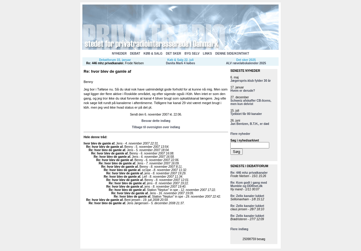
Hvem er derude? (242, 90)
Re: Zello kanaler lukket (247, 196)
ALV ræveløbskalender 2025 (246, 63)
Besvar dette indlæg (156, 120)
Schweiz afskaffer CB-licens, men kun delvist (250, 102)
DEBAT (135, 53)
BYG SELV (192, 53)
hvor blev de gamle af (99, 143)
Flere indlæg (239, 229)
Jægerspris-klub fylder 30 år (250, 80)
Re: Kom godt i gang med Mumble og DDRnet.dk (248, 184)
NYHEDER (119, 53)
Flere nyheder (240, 133)
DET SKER (173, 53)
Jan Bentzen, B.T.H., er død (249, 124)
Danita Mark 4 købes (180, 63)
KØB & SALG (153, 53)
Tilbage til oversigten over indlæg (156, 127)
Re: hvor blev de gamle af (104, 146)
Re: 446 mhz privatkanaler (104, 63)
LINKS (207, 53)
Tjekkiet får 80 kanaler (246, 114)
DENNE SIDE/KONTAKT (232, 53)
